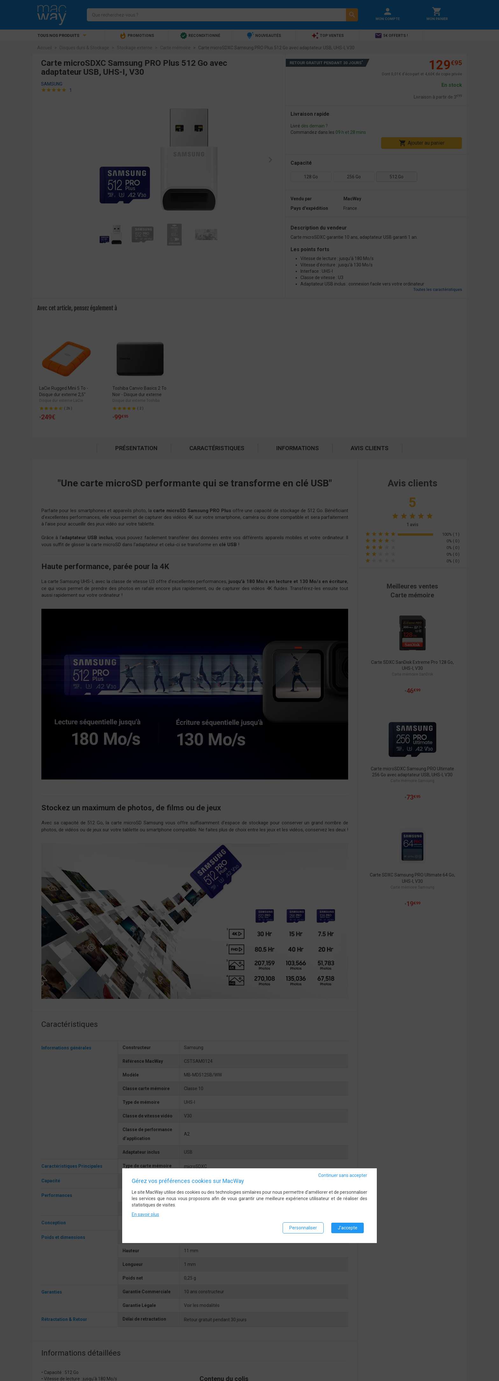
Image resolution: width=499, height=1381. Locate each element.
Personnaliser (303, 1227)
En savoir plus (145, 1214)
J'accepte (347, 1227)
